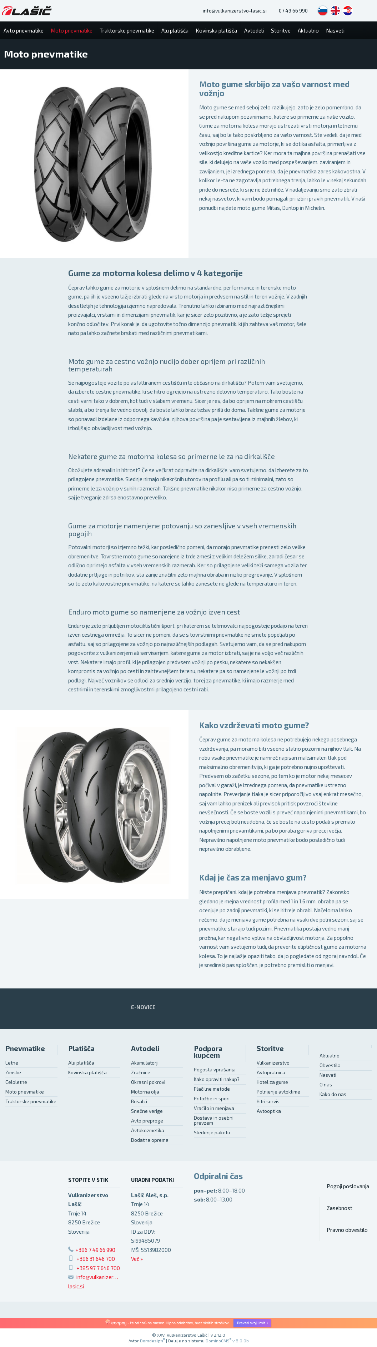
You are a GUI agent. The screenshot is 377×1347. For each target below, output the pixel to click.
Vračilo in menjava (214, 1108)
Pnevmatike (25, 1048)
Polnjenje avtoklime (278, 1092)
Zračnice (140, 1072)
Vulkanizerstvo (273, 1063)
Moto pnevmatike (24, 1092)
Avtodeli (145, 1048)
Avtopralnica (271, 1072)
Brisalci (139, 1101)
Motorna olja (145, 1092)
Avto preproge (147, 1121)
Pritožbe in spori (212, 1098)
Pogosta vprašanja (215, 1069)
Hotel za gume (272, 1082)
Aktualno (330, 1056)
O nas (326, 1084)
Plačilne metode (212, 1089)
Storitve (270, 1048)
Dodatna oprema (150, 1140)
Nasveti (328, 1075)
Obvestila (330, 1065)
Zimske (13, 1072)
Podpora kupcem (208, 1052)
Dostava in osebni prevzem (213, 1120)
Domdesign (152, 1340)
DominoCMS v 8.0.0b (227, 1340)
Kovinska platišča (87, 1072)
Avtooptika (269, 1111)
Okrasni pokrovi (148, 1082)
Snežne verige (147, 1111)
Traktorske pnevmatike (30, 1101)
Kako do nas (333, 1094)
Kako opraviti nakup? (217, 1079)
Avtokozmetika (147, 1130)
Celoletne (16, 1082)
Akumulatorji (145, 1063)
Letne (11, 1063)
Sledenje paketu (212, 1132)
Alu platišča (81, 1063)
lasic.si (76, 1286)
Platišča (81, 1048)
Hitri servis (268, 1101)
